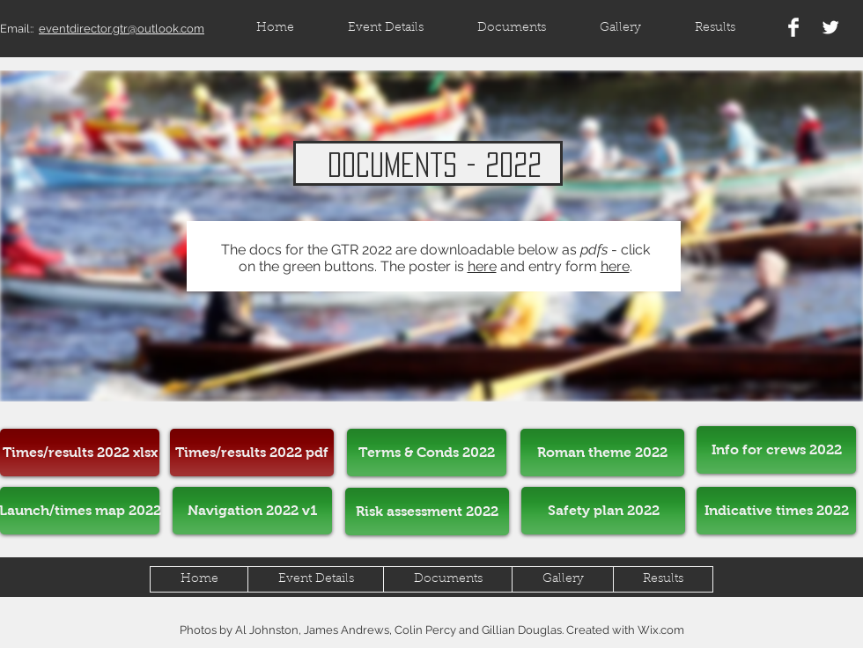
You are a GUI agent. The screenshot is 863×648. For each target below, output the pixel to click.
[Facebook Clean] (793, 27)
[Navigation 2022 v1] (252, 510)
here (482, 266)
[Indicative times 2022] (776, 510)
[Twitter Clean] (830, 27)
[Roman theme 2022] (602, 452)
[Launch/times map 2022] (79, 510)
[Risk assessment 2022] (427, 511)
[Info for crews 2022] (776, 450)
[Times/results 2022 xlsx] (79, 452)
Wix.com (661, 630)
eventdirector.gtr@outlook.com (121, 28)
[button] (715, 28)
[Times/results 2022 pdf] (252, 452)
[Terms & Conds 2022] (426, 452)
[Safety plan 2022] (603, 510)
